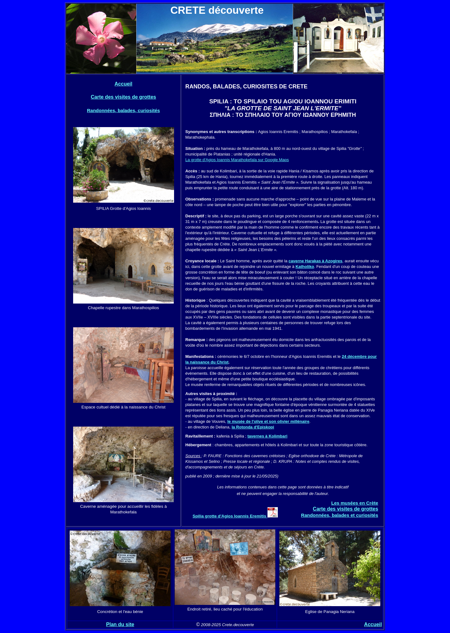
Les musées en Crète (354, 503)
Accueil (123, 84)
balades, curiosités (138, 110)
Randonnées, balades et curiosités (339, 515)
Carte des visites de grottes (123, 97)
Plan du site (120, 624)
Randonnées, (101, 110)
